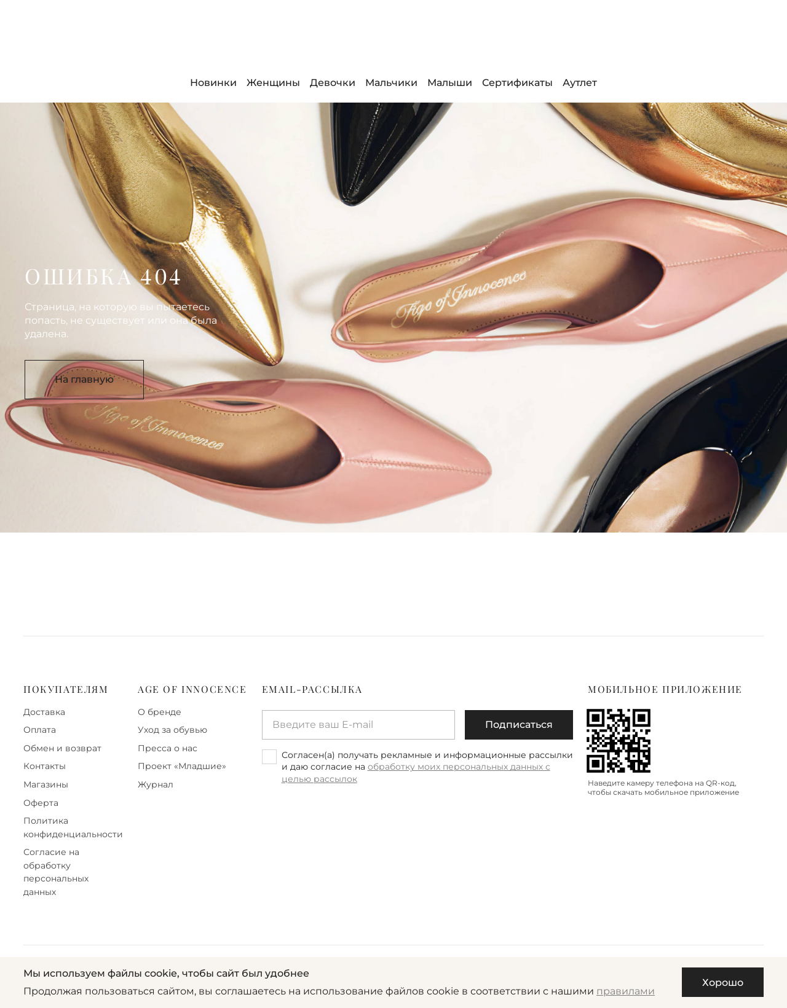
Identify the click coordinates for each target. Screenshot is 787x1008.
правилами (625, 991)
